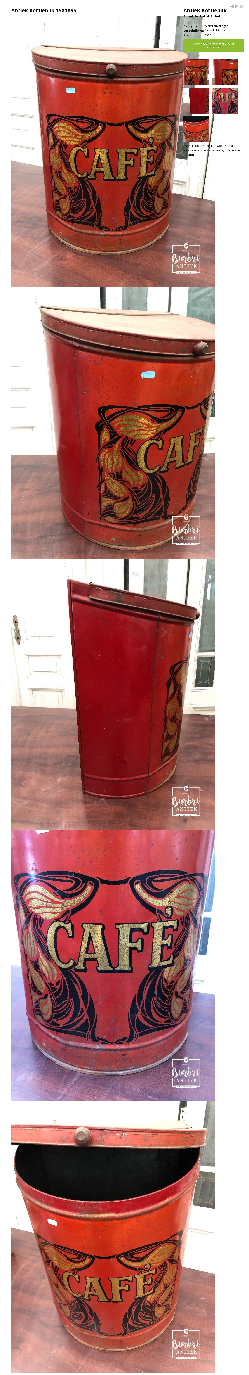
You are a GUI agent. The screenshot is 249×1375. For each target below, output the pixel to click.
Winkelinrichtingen (216, 26)
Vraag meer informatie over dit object (214, 45)
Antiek (208, 35)
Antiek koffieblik (214, 30)
